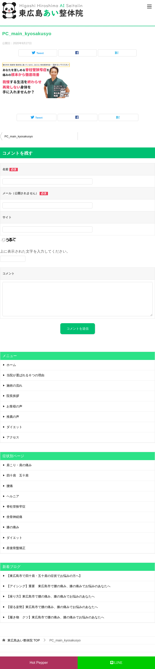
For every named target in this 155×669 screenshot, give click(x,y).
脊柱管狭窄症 (16, 506)
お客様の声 (14, 406)
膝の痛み (13, 527)
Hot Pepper (39, 663)
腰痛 (10, 486)
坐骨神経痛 (14, 517)
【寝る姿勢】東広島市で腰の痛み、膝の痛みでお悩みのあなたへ (52, 607)
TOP (23, 640)
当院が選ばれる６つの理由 (25, 375)
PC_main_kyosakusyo (18, 136)
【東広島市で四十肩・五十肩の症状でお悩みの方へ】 (44, 576)
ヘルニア (13, 496)
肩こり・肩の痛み (19, 465)
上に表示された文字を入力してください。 (35, 251)
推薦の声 (13, 416)
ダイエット (14, 427)
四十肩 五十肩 (18, 475)
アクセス (13, 437)
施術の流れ (14, 385)
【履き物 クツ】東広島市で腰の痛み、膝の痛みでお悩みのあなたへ (55, 617)
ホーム (11, 365)
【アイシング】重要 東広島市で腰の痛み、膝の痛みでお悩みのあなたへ (58, 586)
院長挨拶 (13, 396)
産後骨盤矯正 (16, 548)
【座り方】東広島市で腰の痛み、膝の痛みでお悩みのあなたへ (51, 596)
